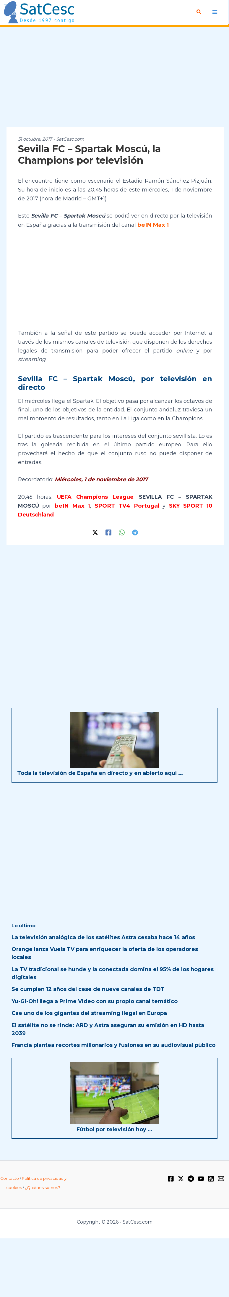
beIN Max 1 (151, 224)
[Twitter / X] (95, 531)
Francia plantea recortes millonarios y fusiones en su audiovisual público (113, 1044)
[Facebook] (108, 531)
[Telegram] (135, 531)
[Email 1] (221, 1178)
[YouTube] (201, 1178)
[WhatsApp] (122, 531)
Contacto (9, 1177)
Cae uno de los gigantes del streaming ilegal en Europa (89, 1012)
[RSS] (211, 1178)
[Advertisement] (114, 77)
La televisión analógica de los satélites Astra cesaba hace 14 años (103, 937)
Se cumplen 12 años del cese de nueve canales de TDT (88, 988)
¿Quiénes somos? (42, 1187)
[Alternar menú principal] (215, 12)
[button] (199, 12)
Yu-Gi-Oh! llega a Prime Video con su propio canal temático (95, 1000)
